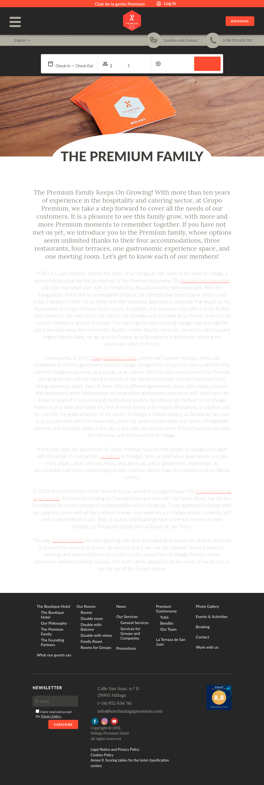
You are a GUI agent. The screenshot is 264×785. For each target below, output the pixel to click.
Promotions (126, 648)
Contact (202, 637)
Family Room (91, 641)
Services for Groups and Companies (130, 633)
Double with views (96, 635)
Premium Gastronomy (166, 608)
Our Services (127, 616)
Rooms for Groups (96, 647)
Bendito (166, 623)
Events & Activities (212, 616)
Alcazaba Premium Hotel (205, 280)
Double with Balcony (91, 627)
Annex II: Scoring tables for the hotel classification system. (130, 763)
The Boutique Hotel (53, 606)
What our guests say (54, 655)
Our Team (168, 629)
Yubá (164, 617)
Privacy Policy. (51, 716)
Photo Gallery (207, 606)
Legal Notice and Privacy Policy (115, 749)
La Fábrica (110, 456)
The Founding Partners (52, 642)
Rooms (86, 612)
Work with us (207, 647)
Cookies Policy (102, 755)
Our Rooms (86, 606)
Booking (240, 21)
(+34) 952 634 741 (114, 703)
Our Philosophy (54, 623)
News (121, 606)
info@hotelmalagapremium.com (130, 711)
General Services (134, 622)
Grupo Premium (68, 540)
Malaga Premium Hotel (113, 358)
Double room (92, 618)
